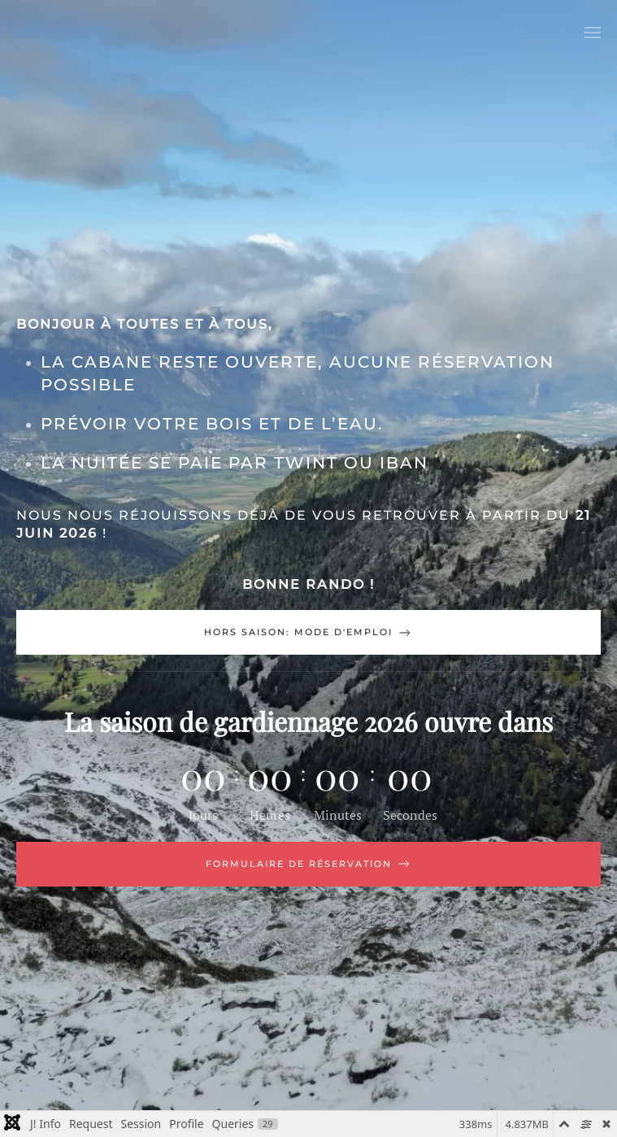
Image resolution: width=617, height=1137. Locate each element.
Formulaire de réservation (309, 864)
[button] (592, 32)
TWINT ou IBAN (351, 463)
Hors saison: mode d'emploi (308, 633)
